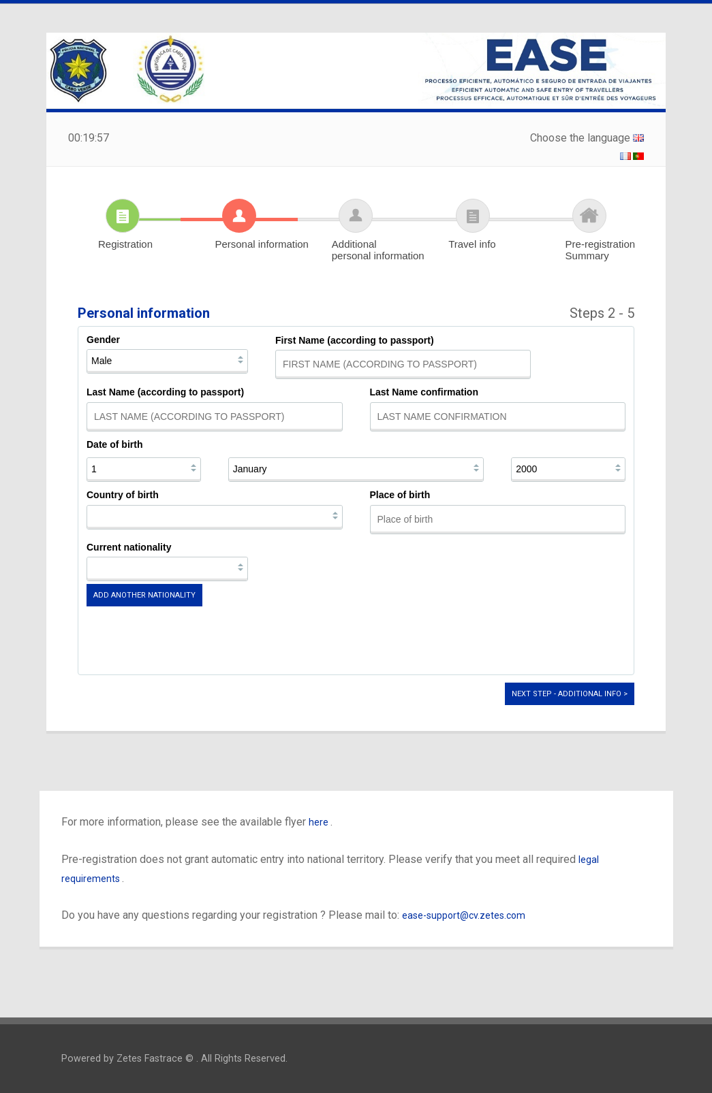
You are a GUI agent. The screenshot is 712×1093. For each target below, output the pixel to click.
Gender (103, 339)
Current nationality (129, 547)
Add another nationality (144, 595)
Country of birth (123, 494)
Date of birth (114, 444)
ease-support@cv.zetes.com (463, 915)
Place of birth (400, 494)
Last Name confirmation (424, 392)
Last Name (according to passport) (165, 392)
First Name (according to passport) (354, 340)
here (319, 822)
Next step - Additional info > (570, 693)
